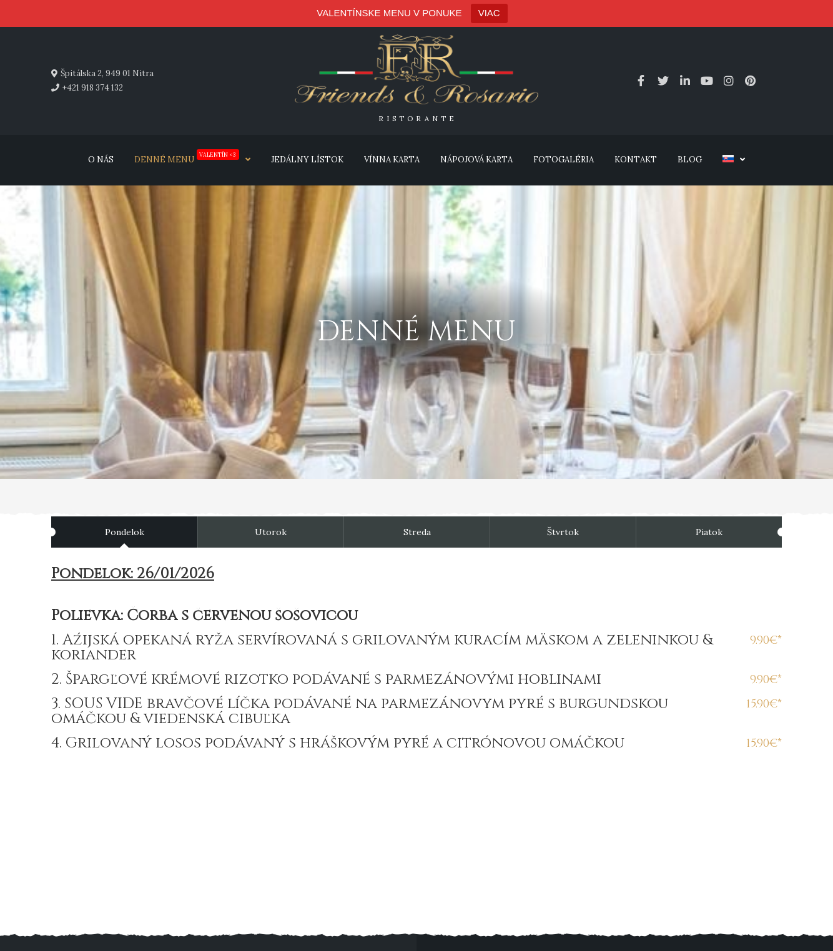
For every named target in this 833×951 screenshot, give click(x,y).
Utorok (271, 532)
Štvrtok (563, 532)
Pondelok (124, 532)
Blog (690, 159)
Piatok (709, 532)
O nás (101, 159)
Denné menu (186, 157)
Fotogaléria (563, 159)
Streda (417, 532)
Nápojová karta (476, 159)
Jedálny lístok (307, 159)
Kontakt (635, 159)
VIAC (489, 12)
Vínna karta (392, 159)
